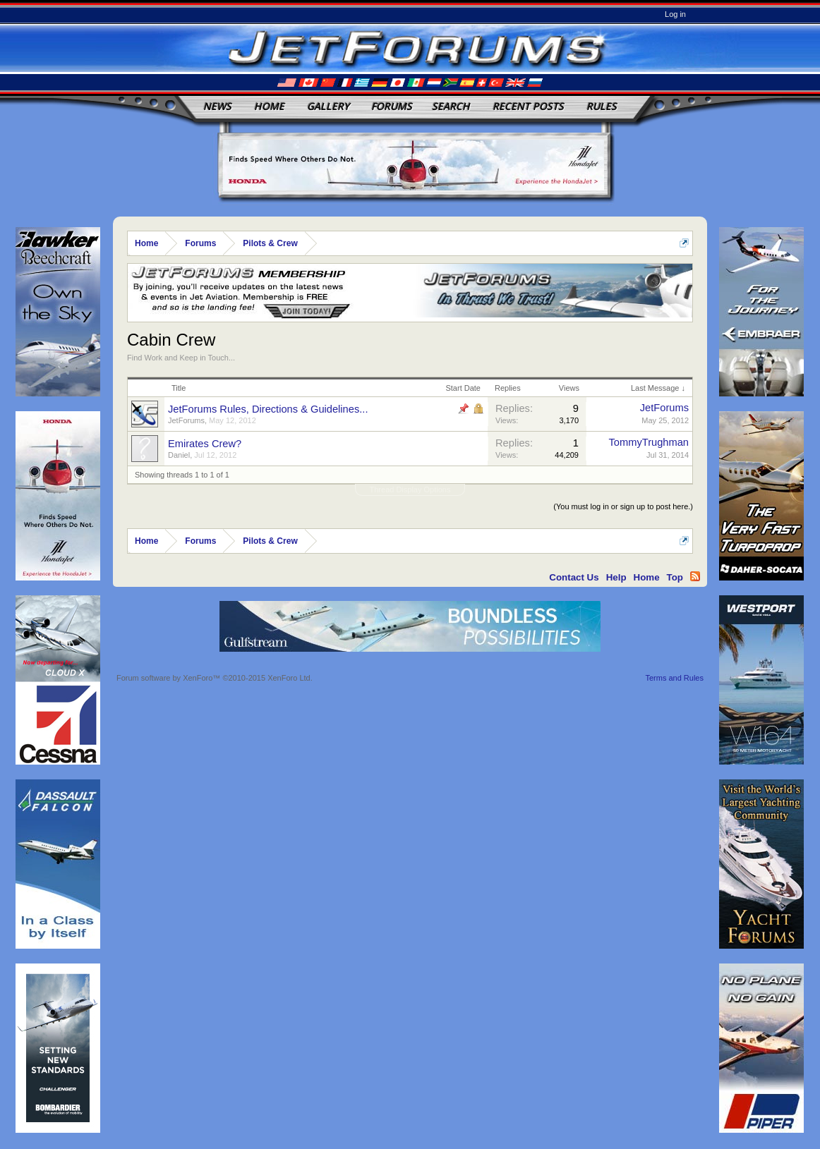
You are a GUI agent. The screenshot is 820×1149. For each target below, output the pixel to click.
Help (616, 577)
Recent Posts (528, 106)
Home (269, 106)
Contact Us (573, 577)
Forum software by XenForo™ (214, 678)
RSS (695, 576)
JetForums (186, 420)
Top (675, 577)
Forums (391, 106)
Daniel (179, 455)
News (217, 106)
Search (451, 106)
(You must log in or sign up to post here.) (623, 506)
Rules (601, 106)
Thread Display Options (410, 489)
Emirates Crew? (204, 443)
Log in (675, 14)
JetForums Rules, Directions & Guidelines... (268, 409)
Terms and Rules (674, 678)
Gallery (328, 106)
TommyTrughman (649, 442)
